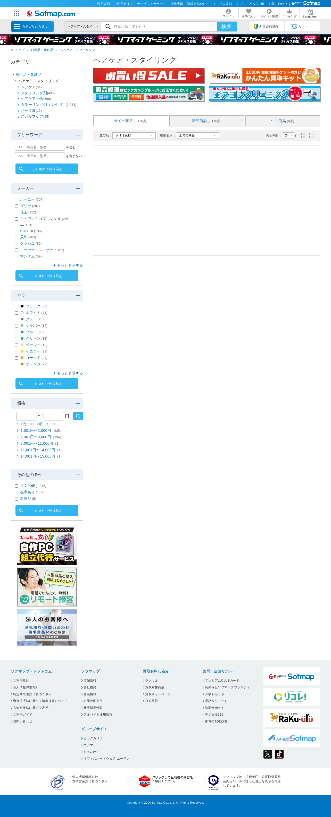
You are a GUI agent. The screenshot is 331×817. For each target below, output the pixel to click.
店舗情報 (176, 4)
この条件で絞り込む (47, 169)
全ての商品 (130, 121)
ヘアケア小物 (36, 99)
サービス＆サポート (151, 4)
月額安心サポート (218, 694)
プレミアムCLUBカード (222, 680)
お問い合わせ (278, 4)
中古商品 (282, 121)
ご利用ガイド (123, 4)
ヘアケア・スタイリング (77, 50)
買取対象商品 (154, 687)
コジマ (88, 745)
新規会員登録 (266, 26)
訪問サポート (214, 708)
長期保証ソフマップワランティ (227, 687)
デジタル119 (214, 714)
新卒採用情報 (93, 708)
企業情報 (90, 694)
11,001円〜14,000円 (42, 450)
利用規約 (103, 4)
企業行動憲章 (93, 701)
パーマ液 (31, 110)
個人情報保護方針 (26, 687)
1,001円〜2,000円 (42, 430)
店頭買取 (151, 701)
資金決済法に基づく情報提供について (40, 701)
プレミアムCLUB (251, 4)
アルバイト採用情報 (98, 714)
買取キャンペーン (158, 694)
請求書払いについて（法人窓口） (211, 4)
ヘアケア (32, 87)
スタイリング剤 (38, 93)
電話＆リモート (216, 701)
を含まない (74, 156)
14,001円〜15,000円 (42, 456)
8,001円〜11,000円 (41, 443)
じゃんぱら (92, 752)
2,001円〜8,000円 (42, 437)
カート (299, 26)
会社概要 (90, 687)
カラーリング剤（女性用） (48, 104)
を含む (71, 147)
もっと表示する (70, 265)
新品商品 (207, 121)
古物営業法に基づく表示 (30, 708)
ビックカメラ (93, 738)
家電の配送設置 (216, 721)
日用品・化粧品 (42, 50)
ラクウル (151, 680)
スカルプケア (35, 116)
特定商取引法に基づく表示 (32, 694)
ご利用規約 (21, 680)
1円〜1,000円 (40, 424)
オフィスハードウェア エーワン (107, 758)
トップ (19, 50)
